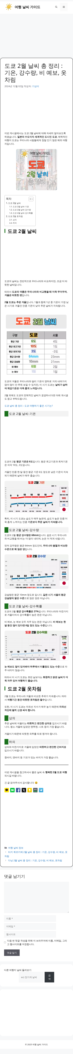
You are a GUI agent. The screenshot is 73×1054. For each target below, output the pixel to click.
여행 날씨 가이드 (27, 7)
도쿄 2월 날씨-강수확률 (23, 213)
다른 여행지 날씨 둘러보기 (17, 970)
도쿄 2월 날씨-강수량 (22, 209)
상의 (15, 219)
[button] (56, 7)
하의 (15, 223)
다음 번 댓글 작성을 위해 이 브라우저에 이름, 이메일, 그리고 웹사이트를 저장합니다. (37, 942)
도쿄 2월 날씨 (14, 203)
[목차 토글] (30, 199)
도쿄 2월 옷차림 (15, 216)
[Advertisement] (36, 34)
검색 (49, 977)
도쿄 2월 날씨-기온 (21, 206)
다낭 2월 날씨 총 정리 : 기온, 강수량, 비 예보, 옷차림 (35, 860)
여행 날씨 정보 (15, 847)
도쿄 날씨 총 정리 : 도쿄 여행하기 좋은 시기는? (29, 405)
